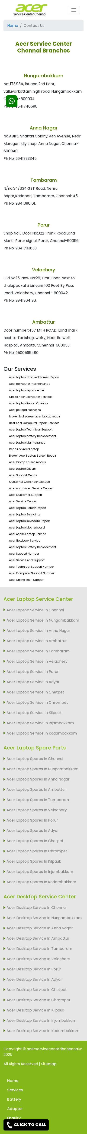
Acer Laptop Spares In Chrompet (36, 851)
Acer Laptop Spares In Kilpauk (33, 861)
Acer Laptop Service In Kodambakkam (41, 733)
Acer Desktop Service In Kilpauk (35, 1010)
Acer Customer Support (25, 495)
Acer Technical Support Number (31, 567)
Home (12, 25)
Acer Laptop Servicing (24, 514)
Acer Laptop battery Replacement (32, 436)
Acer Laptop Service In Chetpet (35, 692)
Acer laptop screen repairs (27, 462)
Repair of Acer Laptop (24, 449)
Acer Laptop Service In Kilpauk (34, 712)
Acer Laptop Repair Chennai (28, 403)
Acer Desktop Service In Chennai (36, 907)
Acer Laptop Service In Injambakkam (40, 723)
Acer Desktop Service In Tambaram (39, 948)
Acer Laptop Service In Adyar (33, 682)
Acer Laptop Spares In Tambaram (37, 800)
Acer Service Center (22, 501)
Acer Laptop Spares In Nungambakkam (42, 769)
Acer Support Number (24, 554)
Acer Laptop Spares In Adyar (32, 830)
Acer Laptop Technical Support (30, 429)
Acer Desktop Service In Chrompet (38, 1000)
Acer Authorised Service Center (30, 488)
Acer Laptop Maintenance (27, 442)
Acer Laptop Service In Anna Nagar (38, 630)
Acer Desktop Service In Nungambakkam (44, 918)
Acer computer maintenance (29, 384)
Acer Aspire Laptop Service (27, 534)
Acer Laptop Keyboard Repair (29, 521)
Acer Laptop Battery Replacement (32, 547)
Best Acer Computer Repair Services (34, 423)
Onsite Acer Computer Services (30, 397)
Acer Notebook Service (24, 540)
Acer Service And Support (27, 560)
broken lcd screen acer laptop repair (34, 416)
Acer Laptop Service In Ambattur (36, 641)
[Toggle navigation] (74, 10)
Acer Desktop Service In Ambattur (37, 938)
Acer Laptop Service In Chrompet (37, 702)
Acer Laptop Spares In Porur (32, 820)
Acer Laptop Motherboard (27, 527)
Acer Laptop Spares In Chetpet (35, 841)
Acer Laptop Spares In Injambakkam (39, 871)
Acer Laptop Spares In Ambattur (36, 789)
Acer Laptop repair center (26, 390)
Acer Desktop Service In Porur (33, 969)
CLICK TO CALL (26, 1125)
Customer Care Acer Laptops (29, 482)
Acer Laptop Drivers (22, 469)
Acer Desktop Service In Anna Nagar (39, 928)
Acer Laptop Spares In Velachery (36, 810)
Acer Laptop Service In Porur (32, 671)
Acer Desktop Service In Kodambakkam (42, 1031)
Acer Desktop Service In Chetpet (36, 989)
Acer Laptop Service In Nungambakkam (42, 620)
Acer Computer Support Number (31, 573)
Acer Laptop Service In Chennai (35, 610)
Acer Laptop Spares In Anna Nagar (38, 779)
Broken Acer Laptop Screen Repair (32, 456)
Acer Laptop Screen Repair (27, 508)
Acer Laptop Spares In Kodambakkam (41, 882)
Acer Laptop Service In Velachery (37, 661)
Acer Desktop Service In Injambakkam (41, 1020)
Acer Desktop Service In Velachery (38, 959)
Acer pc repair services (25, 410)
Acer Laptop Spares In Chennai (34, 758)
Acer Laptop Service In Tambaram (38, 651)
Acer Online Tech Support (26, 580)
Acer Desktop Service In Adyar (34, 979)
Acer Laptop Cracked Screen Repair (34, 377)
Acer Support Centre (23, 475)
